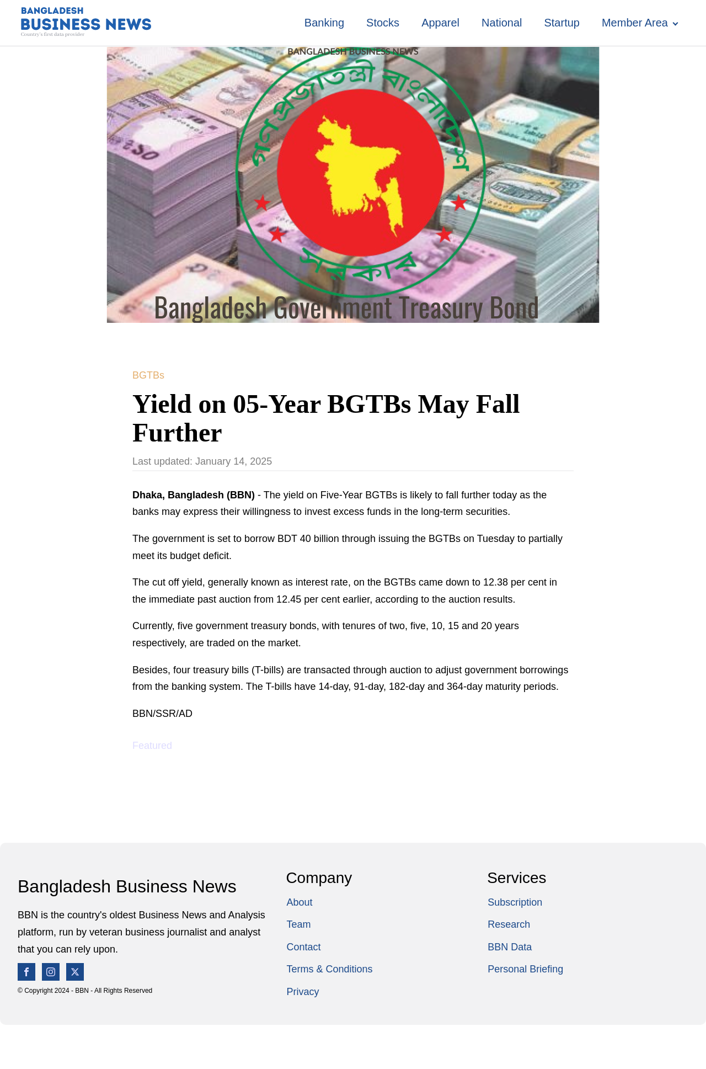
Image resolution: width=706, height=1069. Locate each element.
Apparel (440, 23)
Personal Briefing (525, 969)
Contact (303, 947)
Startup (561, 23)
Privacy (302, 991)
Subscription (515, 902)
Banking (324, 23)
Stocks (382, 23)
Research (509, 924)
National (502, 23)
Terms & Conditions (329, 969)
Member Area (635, 23)
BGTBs (148, 375)
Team (298, 924)
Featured (152, 745)
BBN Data (510, 947)
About (299, 902)
